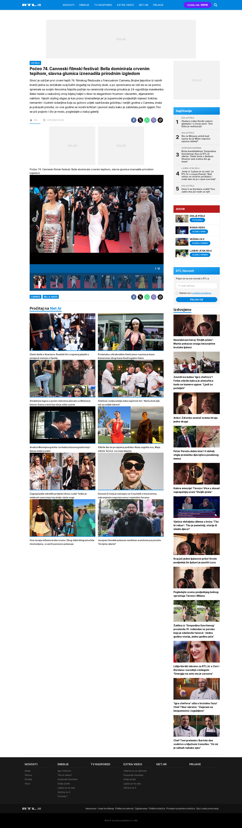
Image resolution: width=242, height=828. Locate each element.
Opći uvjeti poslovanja (207, 808)
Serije (28, 770)
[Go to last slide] (34, 219)
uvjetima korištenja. (201, 293)
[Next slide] (158, 219)
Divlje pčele (64, 783)
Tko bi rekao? (65, 775)
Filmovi (28, 775)
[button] (40, 281)
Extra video (125, 4)
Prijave (158, 4)
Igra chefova (64, 770)
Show (180, 209)
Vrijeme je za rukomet (134, 770)
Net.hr (56, 308)
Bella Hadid (51, 296)
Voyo (27, 783)
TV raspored (103, 4)
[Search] (215, 5)
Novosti (68, 4)
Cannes (35, 296)
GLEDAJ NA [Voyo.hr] (197, 5)
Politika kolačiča (157, 808)
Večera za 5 (64, 792)
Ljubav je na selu (66, 787)
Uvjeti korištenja (106, 808)
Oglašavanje (141, 808)
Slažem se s (195, 293)
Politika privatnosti (124, 808)
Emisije (84, 4)
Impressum (91, 808)
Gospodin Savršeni (67, 779)
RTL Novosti (185, 271)
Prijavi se (196, 299)
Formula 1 (62, 796)
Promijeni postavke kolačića (180, 808)
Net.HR (143, 4)
